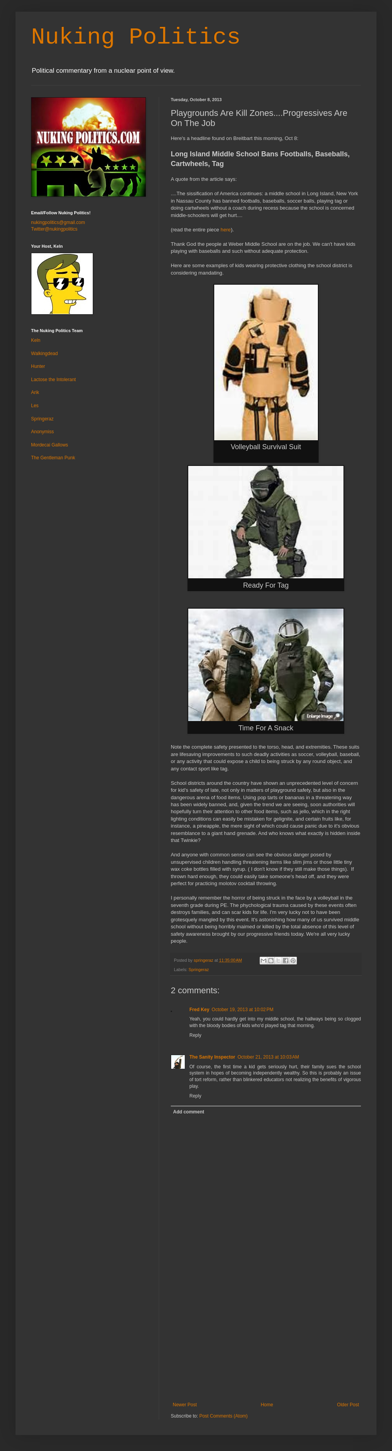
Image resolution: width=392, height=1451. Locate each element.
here (225, 230)
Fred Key (199, 1009)
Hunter (38, 366)
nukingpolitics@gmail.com (58, 222)
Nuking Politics (136, 37)
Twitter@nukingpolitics (54, 229)
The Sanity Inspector (212, 1057)
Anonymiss (42, 431)
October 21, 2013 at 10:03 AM (268, 1057)
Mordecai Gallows (49, 445)
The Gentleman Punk (53, 457)
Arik (35, 392)
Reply (195, 1035)
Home (267, 1404)
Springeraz (199, 969)
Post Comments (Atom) (223, 1416)
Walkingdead (44, 353)
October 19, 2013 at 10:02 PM (242, 1009)
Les (34, 405)
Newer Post (185, 1404)
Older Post (348, 1404)
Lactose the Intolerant (53, 379)
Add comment (188, 1112)
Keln (35, 340)
